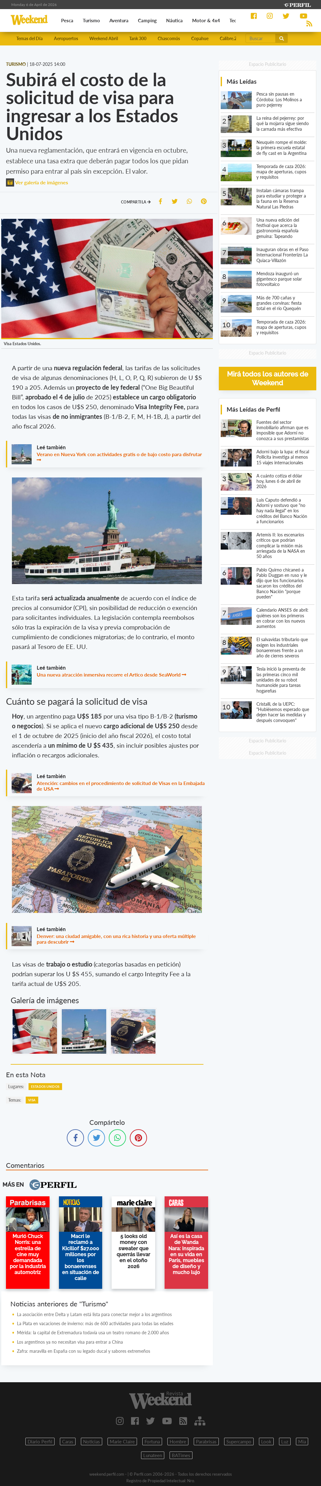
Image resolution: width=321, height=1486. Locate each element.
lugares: (16, 1086)
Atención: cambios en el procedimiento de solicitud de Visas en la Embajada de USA (121, 786)
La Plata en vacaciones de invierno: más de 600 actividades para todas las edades (95, 1323)
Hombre (178, 1441)
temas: (14, 1100)
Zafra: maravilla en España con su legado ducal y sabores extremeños (83, 1351)
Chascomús (169, 38)
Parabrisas (206, 1441)
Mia (302, 1441)
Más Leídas (241, 81)
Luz (284, 1441)
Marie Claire (122, 1441)
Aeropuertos (66, 38)
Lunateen (152, 1455)
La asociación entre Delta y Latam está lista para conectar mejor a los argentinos (94, 1314)
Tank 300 (137, 38)
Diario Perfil (40, 1441)
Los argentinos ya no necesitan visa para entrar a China (70, 1342)
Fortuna (152, 1441)
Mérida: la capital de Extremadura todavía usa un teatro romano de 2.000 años (93, 1332)
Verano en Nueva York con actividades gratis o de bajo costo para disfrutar (119, 454)
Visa (32, 1100)
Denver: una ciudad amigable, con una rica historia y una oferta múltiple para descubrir (116, 939)
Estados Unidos (45, 1086)
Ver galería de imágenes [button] (37, 182)
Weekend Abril (103, 38)
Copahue (199, 38)
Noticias (91, 1441)
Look (266, 1441)
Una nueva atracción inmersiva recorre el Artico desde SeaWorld (109, 674)
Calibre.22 (229, 38)
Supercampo (238, 1441)
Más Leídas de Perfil (253, 409)
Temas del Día (29, 38)
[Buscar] (260, 38)
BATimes (181, 1455)
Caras (67, 1441)
